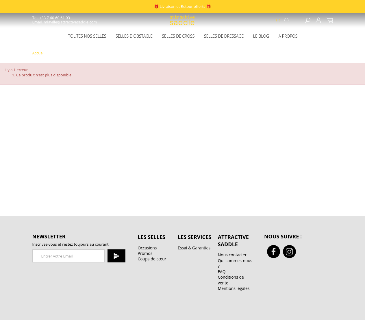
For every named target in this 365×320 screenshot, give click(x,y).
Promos (145, 253)
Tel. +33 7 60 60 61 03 (51, 18)
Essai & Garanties (194, 248)
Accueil (38, 53)
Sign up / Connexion (318, 20)
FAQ (222, 271)
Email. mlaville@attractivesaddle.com (64, 22)
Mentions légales (234, 288)
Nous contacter (232, 255)
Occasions (147, 248)
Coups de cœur (152, 259)
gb (286, 19)
